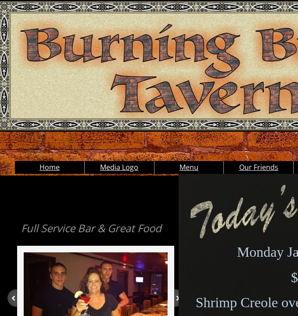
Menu (189, 167)
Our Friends (258, 167)
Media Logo (119, 167)
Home (49, 167)
